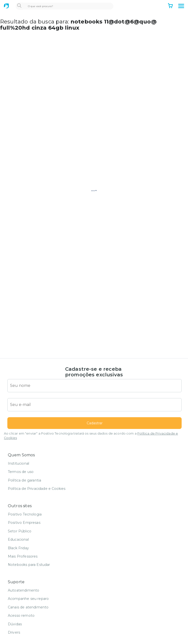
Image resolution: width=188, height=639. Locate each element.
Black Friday (18, 548)
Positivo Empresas (24, 522)
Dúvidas (15, 624)
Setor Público (19, 531)
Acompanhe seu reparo (28, 598)
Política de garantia (24, 480)
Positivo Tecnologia (25, 514)
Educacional (18, 539)
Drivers (14, 632)
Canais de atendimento (28, 607)
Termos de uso (21, 472)
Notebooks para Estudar (29, 564)
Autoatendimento (23, 590)
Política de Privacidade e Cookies (36, 488)
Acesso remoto (21, 615)
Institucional (18, 463)
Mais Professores (23, 556)
